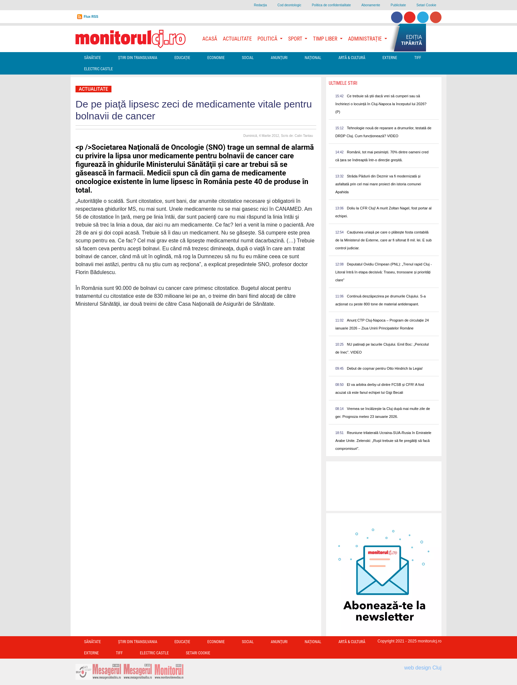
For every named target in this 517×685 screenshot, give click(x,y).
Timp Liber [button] (325, 39)
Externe (389, 57)
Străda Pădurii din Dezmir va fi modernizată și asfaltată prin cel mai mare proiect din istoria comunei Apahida (378, 184)
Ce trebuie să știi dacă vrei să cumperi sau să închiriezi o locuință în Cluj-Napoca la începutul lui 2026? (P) (380, 104)
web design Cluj (422, 667)
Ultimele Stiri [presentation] (343, 83)
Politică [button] (268, 39)
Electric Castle (98, 69)
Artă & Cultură (351, 57)
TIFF (417, 57)
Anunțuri (279, 57)
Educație (182, 57)
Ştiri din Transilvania (137, 57)
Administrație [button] (365, 39)
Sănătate (92, 57)
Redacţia (260, 5)
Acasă (209, 39)
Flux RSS (91, 16)
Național (313, 57)
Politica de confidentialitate (331, 5)
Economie (216, 57)
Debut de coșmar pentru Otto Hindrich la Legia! (385, 368)
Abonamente (370, 5)
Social (248, 57)
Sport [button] (295, 39)
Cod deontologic (289, 5)
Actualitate (237, 39)
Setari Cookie (426, 5)
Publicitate (398, 5)
